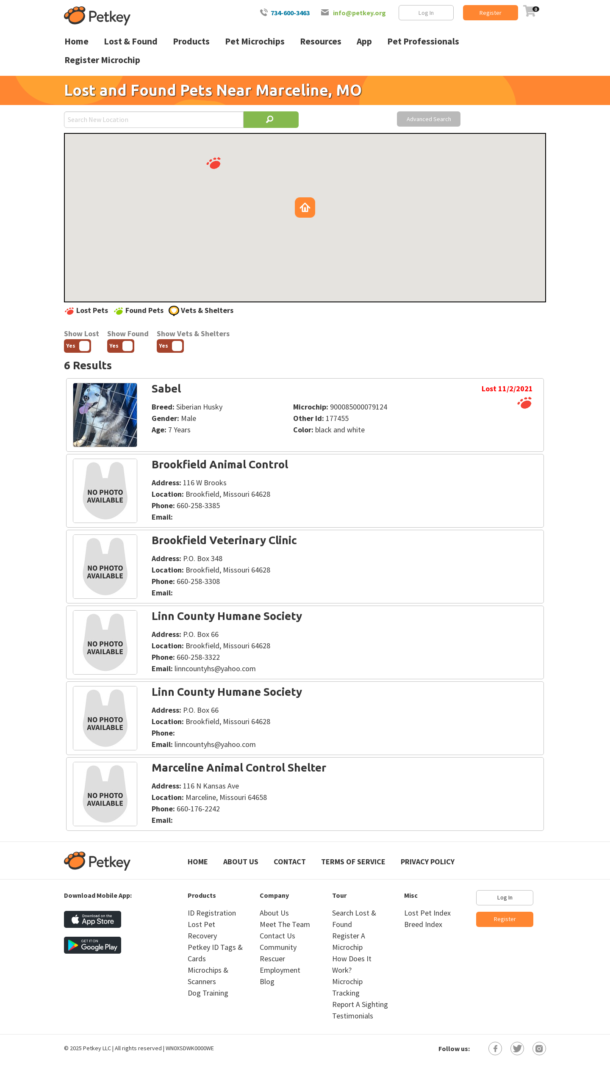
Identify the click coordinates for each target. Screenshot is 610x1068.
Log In (426, 13)
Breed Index (423, 924)
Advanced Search (429, 119)
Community (278, 947)
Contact (290, 861)
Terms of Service (353, 861)
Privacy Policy (428, 861)
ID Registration (212, 913)
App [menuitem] (364, 41)
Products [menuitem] (191, 41)
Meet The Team (285, 924)
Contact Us (277, 936)
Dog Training (208, 993)
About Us (240, 861)
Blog (267, 981)
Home (198, 861)
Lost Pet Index (427, 913)
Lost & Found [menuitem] (131, 41)
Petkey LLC (97, 1048)
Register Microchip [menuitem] (102, 60)
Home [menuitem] (76, 41)
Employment (280, 970)
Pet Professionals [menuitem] (423, 41)
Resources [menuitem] (320, 41)
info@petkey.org (359, 12)
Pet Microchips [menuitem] (255, 41)
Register (491, 13)
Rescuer (272, 958)
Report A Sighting (360, 1004)
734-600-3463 (290, 12)
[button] (213, 163)
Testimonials (352, 1016)
